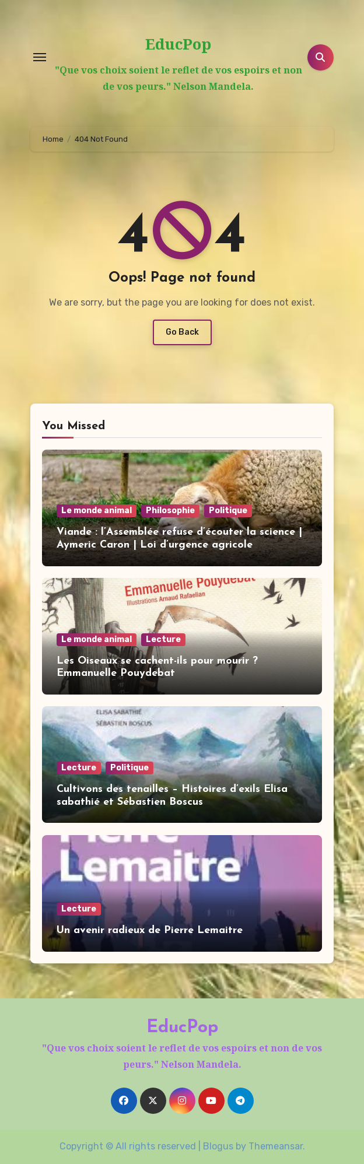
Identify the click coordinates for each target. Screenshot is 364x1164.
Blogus (218, 1146)
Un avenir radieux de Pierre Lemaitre (150, 930)
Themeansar (276, 1146)
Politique (228, 511)
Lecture (163, 639)
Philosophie (170, 511)
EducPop (178, 43)
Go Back (182, 332)
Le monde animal (96, 511)
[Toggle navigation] (39, 57)
